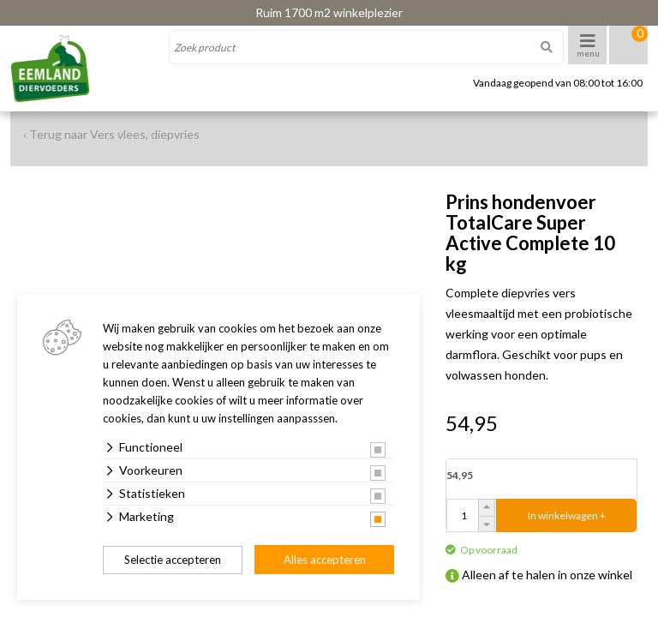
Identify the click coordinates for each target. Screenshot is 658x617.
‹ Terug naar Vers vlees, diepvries (111, 134)
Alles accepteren (325, 559)
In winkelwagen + (567, 515)
